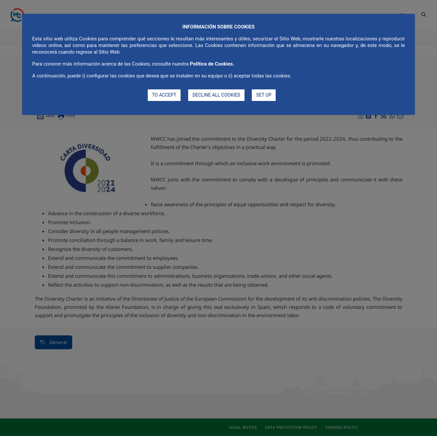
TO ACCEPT (164, 95)
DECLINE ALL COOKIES (216, 95)
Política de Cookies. (212, 64)
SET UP (263, 95)
